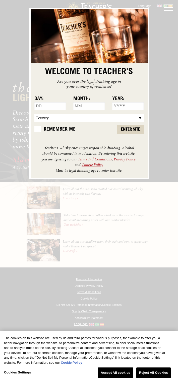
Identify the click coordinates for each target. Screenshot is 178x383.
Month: (81, 98)
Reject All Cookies (153, 372)
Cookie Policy (92, 164)
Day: (39, 98)
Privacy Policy (125, 159)
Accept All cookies (115, 372)
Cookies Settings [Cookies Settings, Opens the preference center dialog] (17, 372)
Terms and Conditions (95, 159)
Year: (118, 98)
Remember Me (60, 129)
